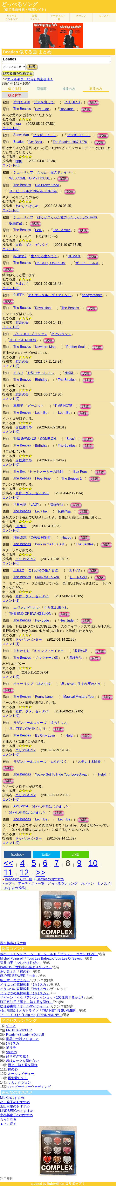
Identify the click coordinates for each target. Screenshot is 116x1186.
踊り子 (11, 1047)
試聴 (93, 102)
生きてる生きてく (44, 256)
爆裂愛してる (18, 1078)
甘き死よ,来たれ (56, 607)
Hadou (66, 537)
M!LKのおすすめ (12, 1097)
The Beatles (22, 109)
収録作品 (15, 223)
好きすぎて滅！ (17, 1056)
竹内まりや (21, 102)
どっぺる (11, 17)
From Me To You (47, 577)
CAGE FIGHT (41, 537)
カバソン (81, 15)
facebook (17, 854)
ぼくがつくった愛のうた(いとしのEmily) (67, 217)
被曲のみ (68, 88)
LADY (35, 504)
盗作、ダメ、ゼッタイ (31, 245)
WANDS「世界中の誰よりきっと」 (26, 967)
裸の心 (13, 1069)
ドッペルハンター (28, 639)
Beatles (18, 141)
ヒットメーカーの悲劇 (46, 471)
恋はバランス (61, 334)
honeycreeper (92, 295)
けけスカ (12, 1043)
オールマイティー (21, 1073)
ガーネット (35, 406)
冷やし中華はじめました (50, 806)
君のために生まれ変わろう (81, 684)
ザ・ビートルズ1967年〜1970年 (33, 191)
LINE (75, 854)
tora (18, 123)
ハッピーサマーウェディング (29, 1087)
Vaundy (11, 1052)
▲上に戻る (8, 1124)
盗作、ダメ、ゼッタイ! (32, 493)
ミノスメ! (104, 15)
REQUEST (72, 102)
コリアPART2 (25, 559)
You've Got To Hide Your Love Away (61, 774)
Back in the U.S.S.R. (50, 544)
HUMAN (74, 256)
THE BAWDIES (24, 438)
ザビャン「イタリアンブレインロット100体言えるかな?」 (43, 997)
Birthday (41, 379)
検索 (32, 67)
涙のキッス (58, 722)
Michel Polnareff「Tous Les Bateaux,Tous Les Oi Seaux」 (42, 958)
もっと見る (8, 1119)
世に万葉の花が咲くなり (27, 728)
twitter (46, 854)
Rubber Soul (75, 347)
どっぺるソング (20, 4)
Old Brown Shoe (47, 185)
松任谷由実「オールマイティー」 (24, 1006)
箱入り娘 (43, 684)
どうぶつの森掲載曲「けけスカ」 (24, 984)
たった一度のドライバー (55, 172)
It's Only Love (45, 735)
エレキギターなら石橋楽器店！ (30, 79)
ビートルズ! (78, 577)
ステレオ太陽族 (89, 761)
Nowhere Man (45, 347)
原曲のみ (95, 88)
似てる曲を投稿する (18, 73)
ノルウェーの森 (46, 657)
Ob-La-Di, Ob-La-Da (50, 263)
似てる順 (14, 88)
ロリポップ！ (75, 1183)
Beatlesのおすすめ (50, 879)
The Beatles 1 (71, 478)
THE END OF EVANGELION (30, 613)
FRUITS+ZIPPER (19, 1030)
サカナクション (19, 1082)
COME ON (48, 438)
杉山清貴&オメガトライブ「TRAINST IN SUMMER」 (39, 1010)
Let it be (41, 511)
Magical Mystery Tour (78, 696)
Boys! (71, 438)
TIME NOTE (64, 406)
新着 (35, 17)
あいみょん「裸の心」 (16, 971)
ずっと (11, 1026)
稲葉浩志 (20, 537)
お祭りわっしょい (40, 373)
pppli (18, 161)
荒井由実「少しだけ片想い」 (21, 963)
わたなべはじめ (27, 206)
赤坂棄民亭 (23, 427)
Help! (69, 735)
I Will (38, 230)
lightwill (53, 1183)
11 (8, 872)
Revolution (43, 308)
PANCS (21, 526)
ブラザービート (44, 135)
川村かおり (21, 651)
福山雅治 (20, 256)
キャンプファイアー (49, 651)
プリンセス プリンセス (30, 334)
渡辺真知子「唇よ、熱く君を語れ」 (26, 1002)
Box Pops (80, 471)
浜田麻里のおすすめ (15, 1106)
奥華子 (18, 406)
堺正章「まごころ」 (15, 980)
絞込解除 (14, 95)
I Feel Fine (43, 478)
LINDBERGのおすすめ (16, 1111)
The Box (19, 471)
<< (8, 863)
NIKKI (68, 373)
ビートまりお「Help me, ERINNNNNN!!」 (31, 1015)
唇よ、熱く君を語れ (22, 1065)
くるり (18, 373)
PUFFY (18, 295)
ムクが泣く (58, 761)
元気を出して (44, 102)
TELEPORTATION (22, 340)
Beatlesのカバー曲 (18, 879)
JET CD (74, 570)
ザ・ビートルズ (86, 263)
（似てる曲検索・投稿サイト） (25, 9)
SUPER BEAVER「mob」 (19, 976)
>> (40, 872)
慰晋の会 (22, 322)
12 (24, 872)
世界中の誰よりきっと (22, 1039)
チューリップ (23, 172)
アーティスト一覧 (31, 883)
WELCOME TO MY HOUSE (29, 178)
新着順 (42, 88)
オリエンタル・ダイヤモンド (49, 295)
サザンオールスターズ (29, 722)
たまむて (22, 283)
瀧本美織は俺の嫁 (13, 943)
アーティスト (57, 17)
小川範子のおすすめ (15, 1102)
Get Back (35, 142)
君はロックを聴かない (22, 1060)
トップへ (8, 883)
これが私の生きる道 (43, 570)
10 (93, 863)
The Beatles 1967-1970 (70, 142)
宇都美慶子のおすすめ (16, 1115)
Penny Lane (44, 696)
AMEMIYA (20, 806)
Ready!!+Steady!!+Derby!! (25, 1034)
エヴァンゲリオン (26, 607)
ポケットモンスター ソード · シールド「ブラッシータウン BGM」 (49, 954)
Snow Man (21, 135)
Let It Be (41, 412)
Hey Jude (42, 109)
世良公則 (20, 504)
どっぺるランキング (62, 883)
